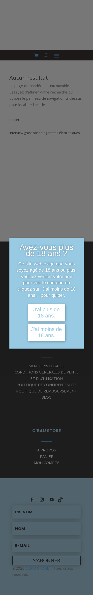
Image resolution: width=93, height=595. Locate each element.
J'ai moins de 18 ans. (46, 332)
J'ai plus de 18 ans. (46, 313)
